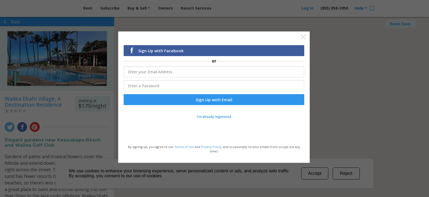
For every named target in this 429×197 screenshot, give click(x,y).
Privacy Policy (211, 148)
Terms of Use (184, 148)
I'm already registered (214, 118)
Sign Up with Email (214, 101)
